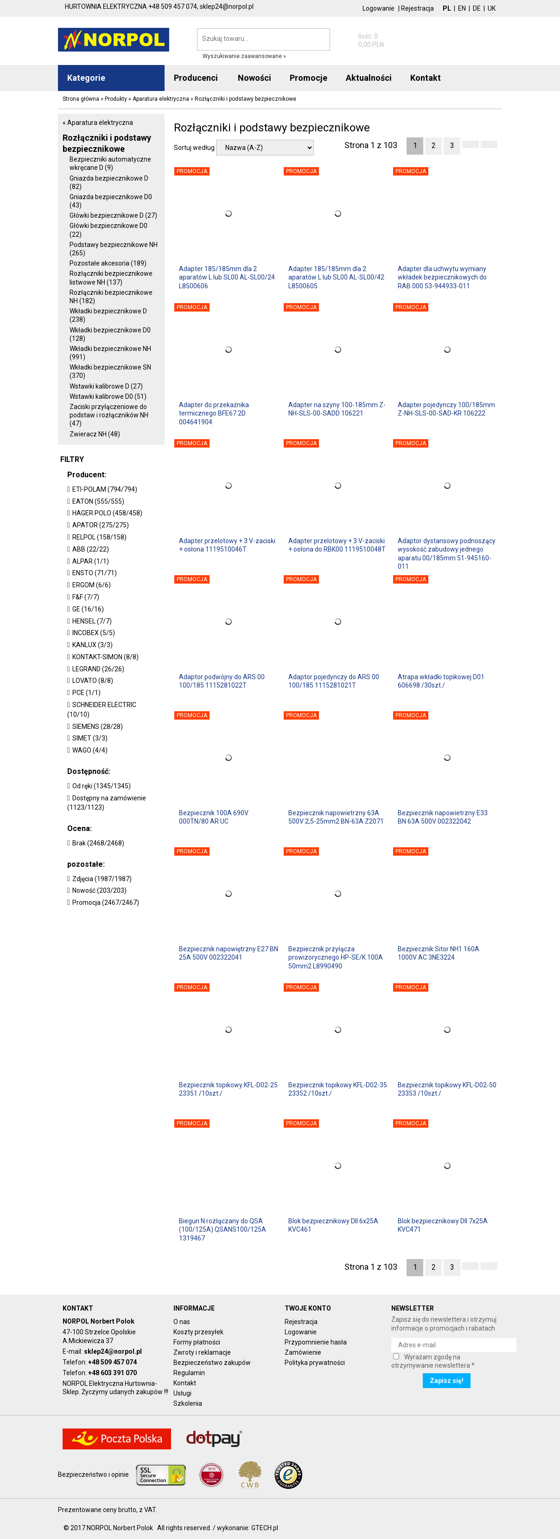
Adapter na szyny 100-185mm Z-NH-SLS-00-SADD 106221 (337, 409)
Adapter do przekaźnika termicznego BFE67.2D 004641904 (214, 413)
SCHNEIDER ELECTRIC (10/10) (101, 709)
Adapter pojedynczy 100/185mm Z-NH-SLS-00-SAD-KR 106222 (446, 409)
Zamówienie (303, 1352)
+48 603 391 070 (112, 1373)
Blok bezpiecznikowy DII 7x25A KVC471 (443, 1225)
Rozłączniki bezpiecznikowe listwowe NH (111, 278)
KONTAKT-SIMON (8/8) (105, 657)
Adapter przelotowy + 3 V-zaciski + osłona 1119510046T (227, 545)
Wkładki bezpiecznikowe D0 (110, 334)
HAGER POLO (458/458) (107, 513)
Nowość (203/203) (99, 890)
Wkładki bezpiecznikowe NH (110, 353)
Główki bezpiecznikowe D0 (108, 230)
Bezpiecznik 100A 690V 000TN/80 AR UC (213, 817)
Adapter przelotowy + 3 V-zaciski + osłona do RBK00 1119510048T (337, 545)
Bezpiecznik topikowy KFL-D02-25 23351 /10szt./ (228, 1089)
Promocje (308, 78)
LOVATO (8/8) (92, 680)
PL (447, 8)
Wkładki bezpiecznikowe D (108, 315)
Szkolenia (187, 1403)
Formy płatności (196, 1342)
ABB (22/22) (90, 549)
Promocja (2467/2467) (105, 902)
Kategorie (86, 78)
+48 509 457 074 (112, 1362)
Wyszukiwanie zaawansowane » (244, 56)
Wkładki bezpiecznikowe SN (110, 371)
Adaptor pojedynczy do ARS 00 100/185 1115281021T (333, 681)
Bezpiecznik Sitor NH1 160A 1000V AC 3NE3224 (438, 953)
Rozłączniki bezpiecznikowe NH (111, 297)
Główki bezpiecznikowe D (113, 215)
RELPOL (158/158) (99, 537)
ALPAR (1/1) (90, 561)
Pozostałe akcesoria (108, 263)
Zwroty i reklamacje (202, 1352)
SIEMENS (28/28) (97, 726)
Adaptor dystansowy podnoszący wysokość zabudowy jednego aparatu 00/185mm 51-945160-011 (447, 553)
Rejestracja (417, 8)
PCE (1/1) (86, 692)
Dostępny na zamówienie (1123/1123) (106, 803)
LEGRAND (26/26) (98, 669)
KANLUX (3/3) (92, 645)
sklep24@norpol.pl (113, 1351)
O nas (181, 1321)
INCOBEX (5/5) (93, 632)
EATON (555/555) (98, 501)
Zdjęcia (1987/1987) (102, 879)
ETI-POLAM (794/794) (104, 489)
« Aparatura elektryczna (98, 122)
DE (477, 8)
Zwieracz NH (95, 434)
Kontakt (184, 1383)
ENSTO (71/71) (94, 573)
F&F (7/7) (85, 597)
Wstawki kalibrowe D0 (108, 396)
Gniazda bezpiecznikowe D (109, 182)
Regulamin (189, 1373)
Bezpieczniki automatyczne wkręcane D (110, 163)
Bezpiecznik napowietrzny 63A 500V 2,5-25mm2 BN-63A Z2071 (336, 817)
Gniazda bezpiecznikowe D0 (111, 201)
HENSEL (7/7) (92, 621)
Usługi (182, 1393)
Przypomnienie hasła (316, 1342)
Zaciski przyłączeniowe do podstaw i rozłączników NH (109, 415)
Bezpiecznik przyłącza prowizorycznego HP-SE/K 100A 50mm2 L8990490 (335, 957)
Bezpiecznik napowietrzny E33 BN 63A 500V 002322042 (443, 817)
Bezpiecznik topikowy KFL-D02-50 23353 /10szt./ (447, 1089)
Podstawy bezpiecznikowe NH (114, 249)
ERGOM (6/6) (91, 585)
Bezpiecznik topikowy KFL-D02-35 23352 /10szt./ (337, 1089)
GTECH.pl (264, 1528)
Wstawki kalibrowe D (106, 386)
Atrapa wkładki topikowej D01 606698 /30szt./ (441, 681)
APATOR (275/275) (100, 525)
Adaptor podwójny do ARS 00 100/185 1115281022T (222, 681)
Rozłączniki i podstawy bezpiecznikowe (107, 143)
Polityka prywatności (315, 1362)
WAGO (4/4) (90, 750)
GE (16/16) (88, 609)
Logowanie (379, 8)
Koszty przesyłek (198, 1332)
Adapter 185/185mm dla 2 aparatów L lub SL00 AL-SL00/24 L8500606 (227, 277)
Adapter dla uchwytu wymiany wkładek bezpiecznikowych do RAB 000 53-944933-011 (442, 277)
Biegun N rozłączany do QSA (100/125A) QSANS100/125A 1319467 (222, 1229)
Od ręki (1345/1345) (101, 786)
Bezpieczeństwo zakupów (212, 1362)
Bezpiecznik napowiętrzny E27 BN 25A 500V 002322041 (228, 953)
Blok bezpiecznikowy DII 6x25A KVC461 (333, 1225)
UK (492, 8)
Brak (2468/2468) (98, 843)
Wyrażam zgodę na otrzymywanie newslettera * (433, 1361)
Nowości (254, 78)
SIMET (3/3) (90, 738)
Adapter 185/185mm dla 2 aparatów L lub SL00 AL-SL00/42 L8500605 (336, 277)
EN (462, 8)
